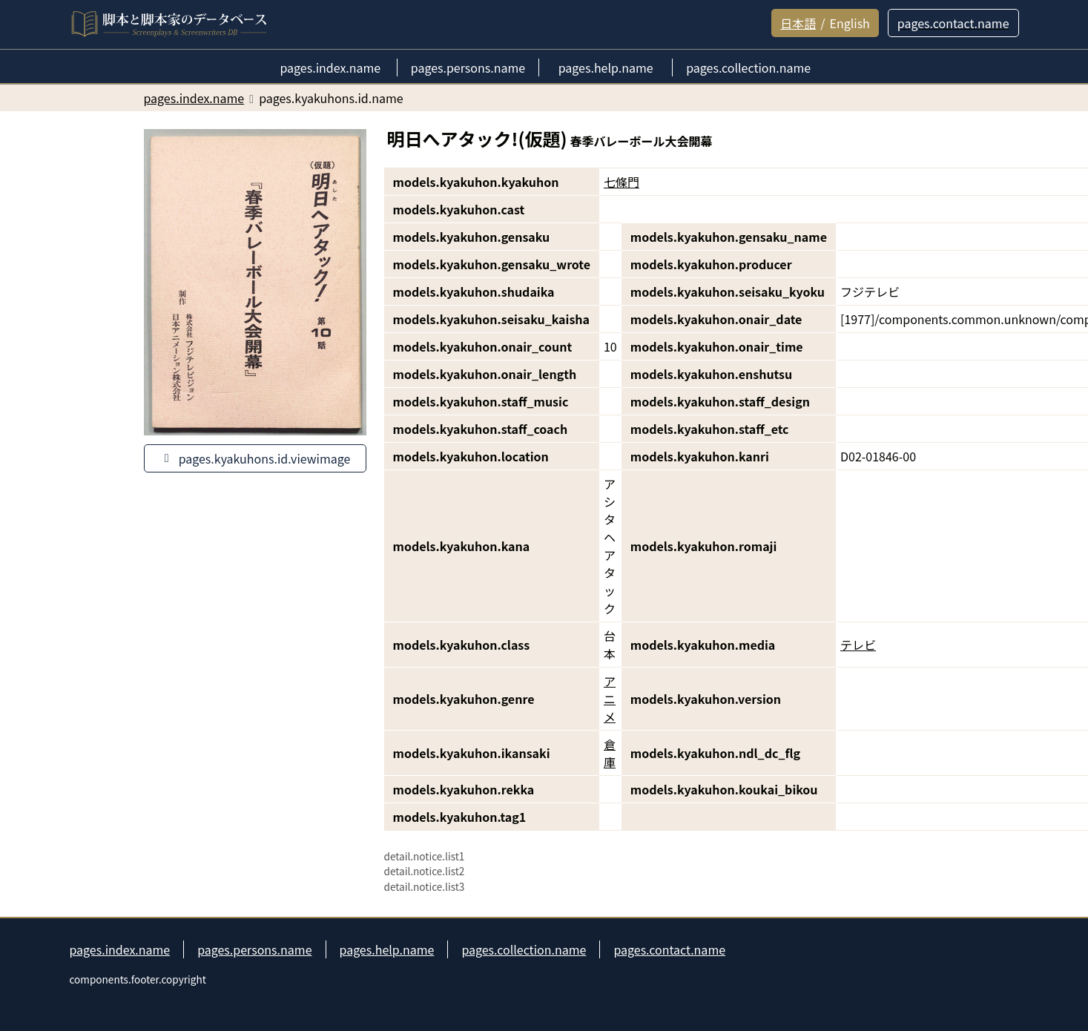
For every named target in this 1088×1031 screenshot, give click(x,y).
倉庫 (610, 753)
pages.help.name (387, 949)
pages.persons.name (254, 949)
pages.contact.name (669, 949)
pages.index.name (120, 949)
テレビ (858, 644)
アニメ (610, 698)
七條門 (621, 182)
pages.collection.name (523, 949)
